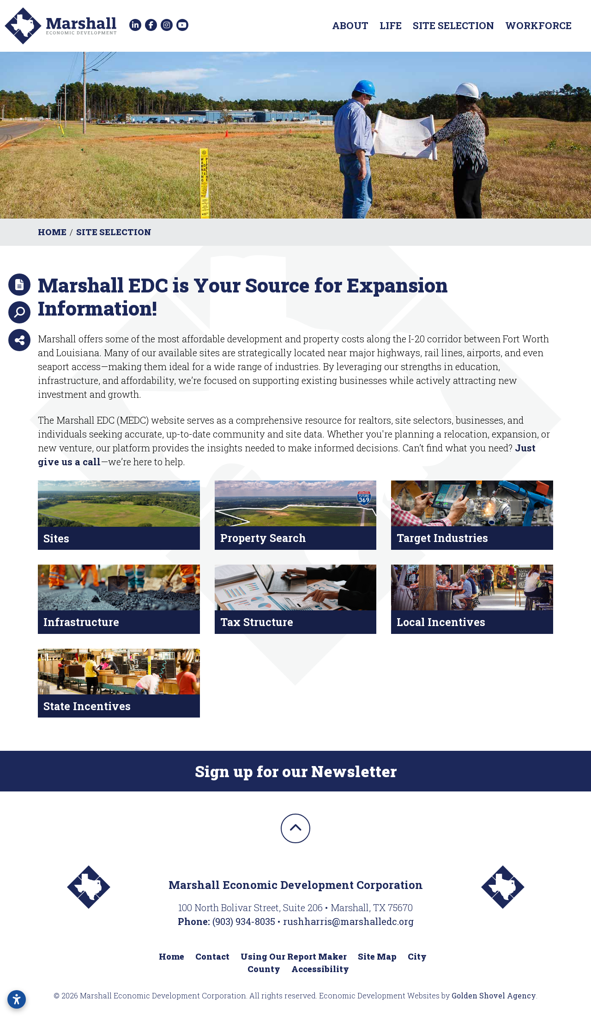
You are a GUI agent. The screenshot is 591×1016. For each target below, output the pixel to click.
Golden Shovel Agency (494, 995)
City (417, 956)
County (263, 968)
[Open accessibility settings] (16, 999)
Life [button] (391, 25)
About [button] (350, 25)
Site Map (377, 956)
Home (171, 956)
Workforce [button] (538, 25)
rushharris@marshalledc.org (348, 921)
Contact (212, 956)
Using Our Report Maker (294, 956)
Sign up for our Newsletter (296, 771)
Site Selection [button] (453, 25)
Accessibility (320, 968)
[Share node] (19, 340)
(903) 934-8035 (244, 921)
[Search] (19, 312)
